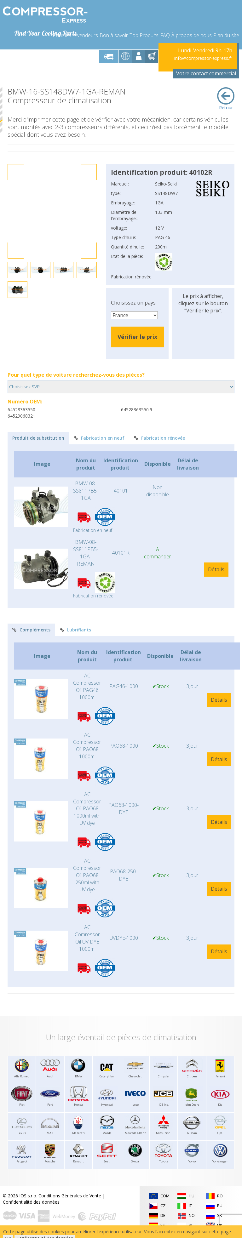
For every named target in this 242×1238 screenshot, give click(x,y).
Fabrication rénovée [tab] (159, 438)
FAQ (165, 35)
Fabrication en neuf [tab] (99, 438)
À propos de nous (191, 35)
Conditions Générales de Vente (69, 1196)
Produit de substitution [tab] (38, 438)
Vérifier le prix (137, 336)
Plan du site (226, 35)
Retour (225, 99)
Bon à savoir (114, 35)
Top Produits (144, 35)
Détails (216, 569)
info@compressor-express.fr (203, 58)
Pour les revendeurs (75, 35)
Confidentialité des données (31, 1202)
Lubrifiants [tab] (75, 630)
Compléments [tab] (31, 630)
